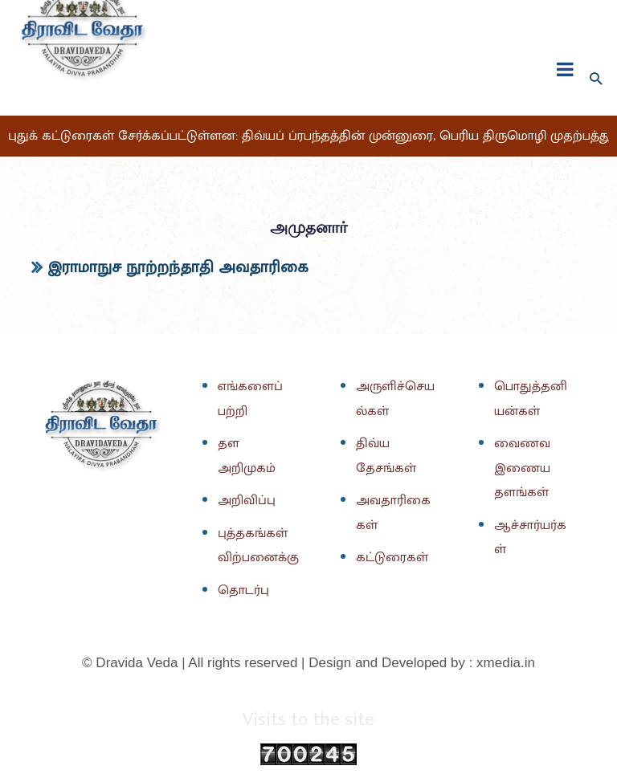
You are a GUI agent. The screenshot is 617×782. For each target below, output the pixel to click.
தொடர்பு (243, 590)
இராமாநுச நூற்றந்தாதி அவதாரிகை (177, 267)
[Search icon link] (595, 79)
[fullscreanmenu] (565, 69)
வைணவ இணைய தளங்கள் (522, 467)
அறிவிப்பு (247, 500)
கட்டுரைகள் (392, 557)
